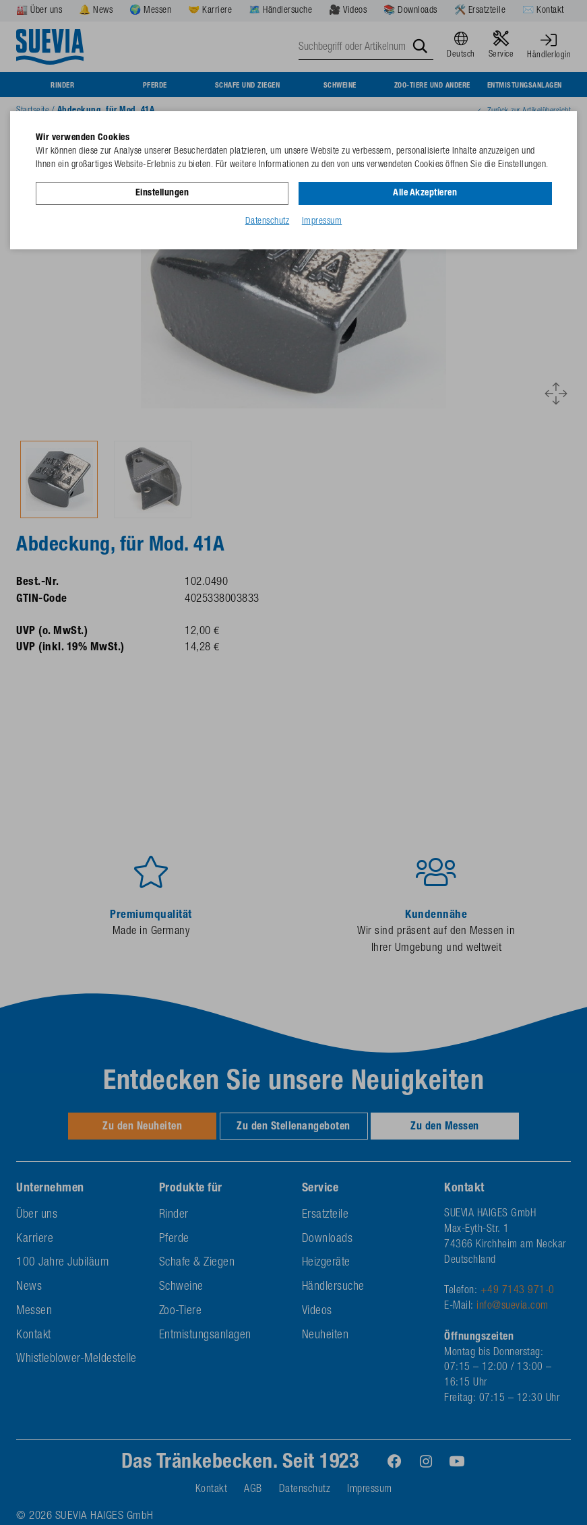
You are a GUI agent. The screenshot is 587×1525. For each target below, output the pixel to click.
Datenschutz (267, 221)
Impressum (322, 221)
